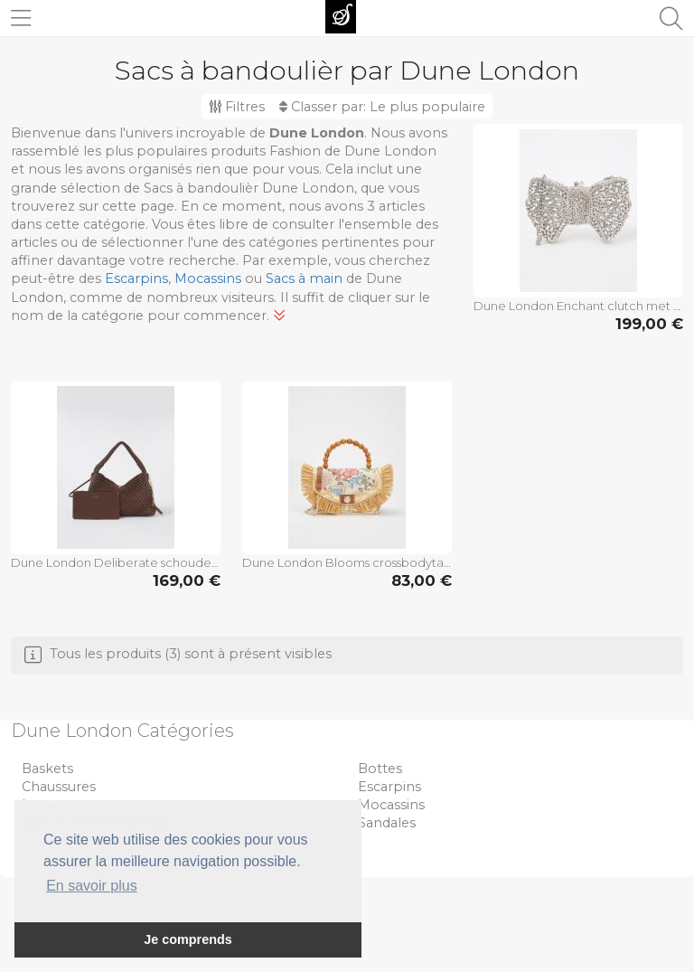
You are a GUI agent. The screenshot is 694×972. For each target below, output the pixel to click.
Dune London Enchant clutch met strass (578, 305)
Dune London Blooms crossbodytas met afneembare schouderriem (347, 562)
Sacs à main (304, 278)
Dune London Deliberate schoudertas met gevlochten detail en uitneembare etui (115, 562)
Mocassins (207, 278)
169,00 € (186, 580)
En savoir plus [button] (91, 885)
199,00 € (649, 324)
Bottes (380, 768)
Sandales (387, 823)
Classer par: (382, 107)
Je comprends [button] (188, 939)
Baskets (47, 768)
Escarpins (136, 278)
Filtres (237, 107)
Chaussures (59, 787)
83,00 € (421, 580)
